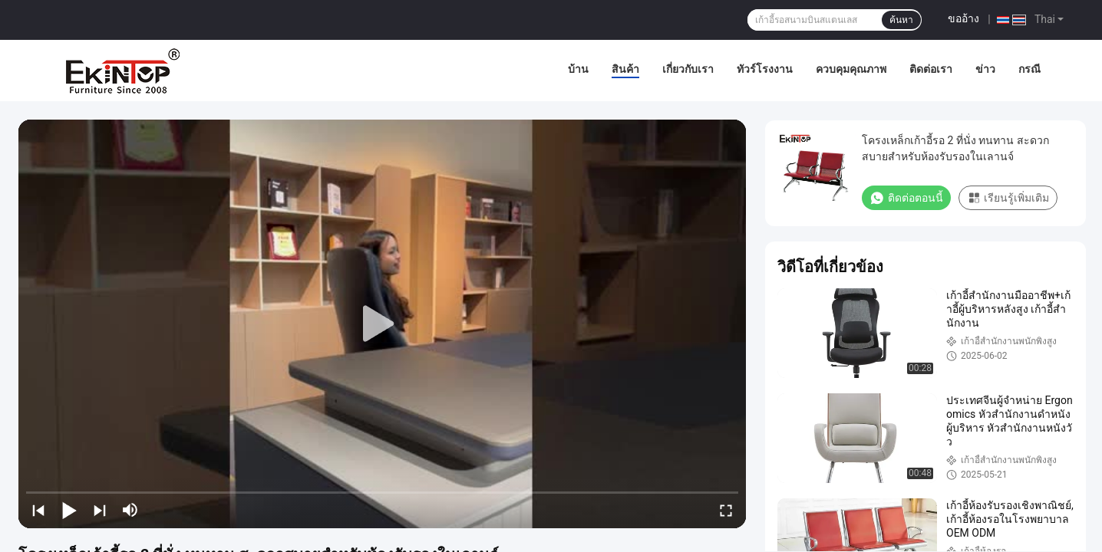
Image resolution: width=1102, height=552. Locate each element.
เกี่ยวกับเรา (688, 69)
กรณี (1029, 69)
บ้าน (578, 69)
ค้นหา (901, 20)
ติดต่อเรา (930, 69)
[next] (99, 509)
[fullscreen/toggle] (726, 509)
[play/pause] (69, 509)
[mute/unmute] (130, 509)
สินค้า (625, 69)
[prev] (38, 509)
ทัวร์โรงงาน (765, 69)
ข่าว (985, 69)
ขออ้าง (963, 18)
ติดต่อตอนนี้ (906, 198)
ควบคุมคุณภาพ (851, 69)
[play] (382, 324)
